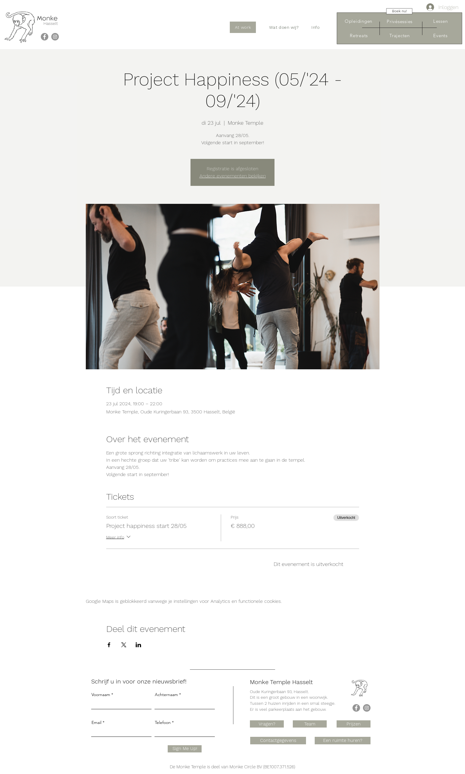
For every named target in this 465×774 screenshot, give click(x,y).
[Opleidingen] (358, 21)
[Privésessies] (399, 21)
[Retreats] (359, 35)
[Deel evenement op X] (124, 644)
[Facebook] (44, 36)
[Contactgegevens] (278, 740)
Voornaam (101, 694)
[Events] (440, 35)
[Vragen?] (267, 724)
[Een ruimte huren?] (342, 740)
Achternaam (166, 694)
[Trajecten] (399, 35)
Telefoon (163, 722)
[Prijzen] (353, 724)
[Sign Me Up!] (185, 748)
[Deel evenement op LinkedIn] (138, 644)
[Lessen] (440, 21)
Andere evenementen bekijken (233, 176)
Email (96, 722)
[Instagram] (55, 36)
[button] (284, 27)
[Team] (310, 724)
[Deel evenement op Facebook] (109, 644)
